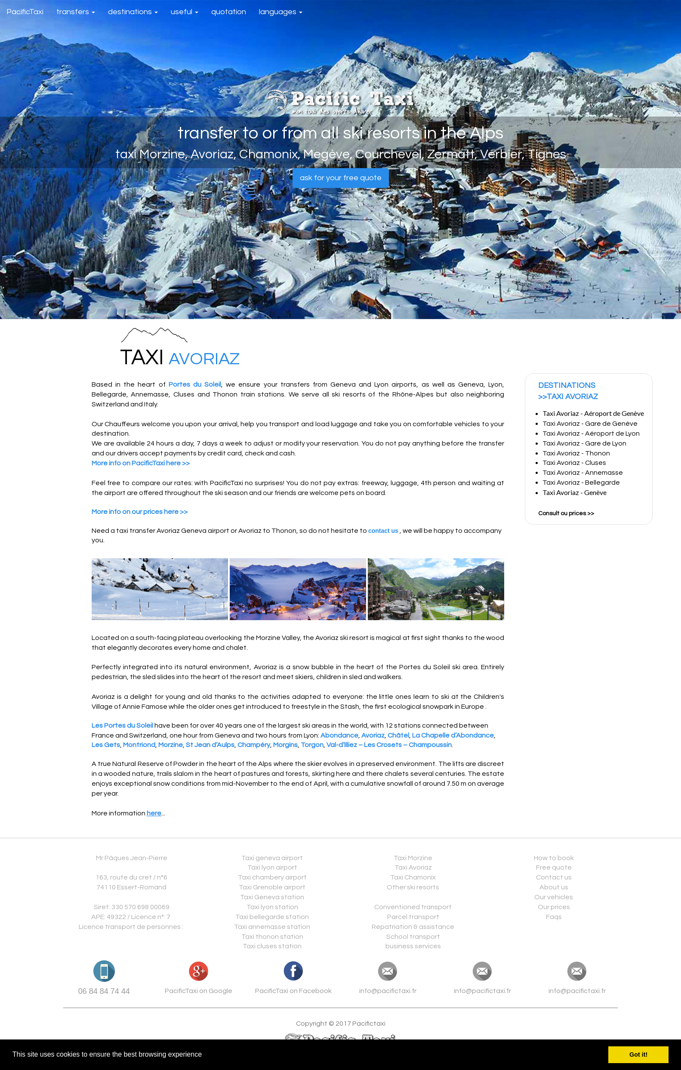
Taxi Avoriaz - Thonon (576, 453)
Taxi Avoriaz (413, 867)
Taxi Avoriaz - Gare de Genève (590, 423)
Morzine (170, 744)
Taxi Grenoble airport (272, 887)
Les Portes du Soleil (122, 725)
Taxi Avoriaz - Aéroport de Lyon (591, 433)
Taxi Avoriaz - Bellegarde (582, 482)
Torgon (312, 744)
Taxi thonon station (272, 936)
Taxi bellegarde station (272, 916)
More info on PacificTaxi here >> (141, 463)
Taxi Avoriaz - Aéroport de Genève (593, 413)
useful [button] (184, 12)
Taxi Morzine (413, 858)
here (154, 813)
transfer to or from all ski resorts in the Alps (340, 133)
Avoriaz (373, 735)
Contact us (554, 877)
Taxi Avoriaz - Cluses (574, 462)
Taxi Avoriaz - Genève (574, 492)
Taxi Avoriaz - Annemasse (584, 472)
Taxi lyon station (272, 907)
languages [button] (280, 12)
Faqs (554, 916)
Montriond (139, 744)
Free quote (554, 867)
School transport (413, 936)
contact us (383, 530)
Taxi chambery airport (272, 877)
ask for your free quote (341, 178)
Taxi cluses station (272, 946)
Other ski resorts (413, 887)
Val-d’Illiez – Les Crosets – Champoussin (389, 744)
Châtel (398, 735)
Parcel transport (413, 916)
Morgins (285, 744)
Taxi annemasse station (272, 926)
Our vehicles (553, 897)
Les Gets (106, 744)
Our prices (554, 907)
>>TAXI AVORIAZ (568, 397)
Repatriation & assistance (413, 926)
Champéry (253, 744)
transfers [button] (75, 12)
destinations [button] (133, 12)
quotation (228, 12)
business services (413, 946)
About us (553, 887)
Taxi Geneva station (272, 897)
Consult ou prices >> (566, 513)
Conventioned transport (413, 907)
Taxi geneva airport (272, 858)
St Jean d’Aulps (210, 744)
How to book (554, 858)
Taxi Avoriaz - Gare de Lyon (585, 443)
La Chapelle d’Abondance (453, 735)
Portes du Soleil (195, 384)
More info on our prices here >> (140, 511)
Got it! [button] (638, 1054)
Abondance (339, 735)
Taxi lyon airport (272, 867)
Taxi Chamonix (413, 877)
